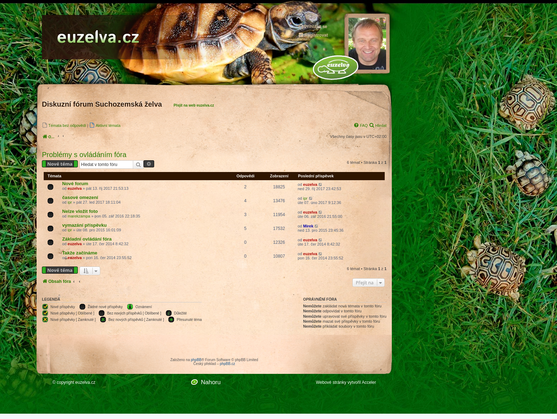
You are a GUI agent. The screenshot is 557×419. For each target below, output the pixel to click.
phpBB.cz (227, 364)
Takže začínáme (79, 253)
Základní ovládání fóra (87, 239)
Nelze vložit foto (80, 211)
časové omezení (80, 197)
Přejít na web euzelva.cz (194, 105)
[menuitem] (64, 125)
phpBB (196, 360)
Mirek (308, 226)
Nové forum (75, 183)
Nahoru (211, 382)
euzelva (74, 188)
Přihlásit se (312, 26)
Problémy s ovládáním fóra (84, 155)
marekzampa (78, 216)
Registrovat (313, 35)
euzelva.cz (85, 382)
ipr (69, 202)
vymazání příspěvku (84, 225)
